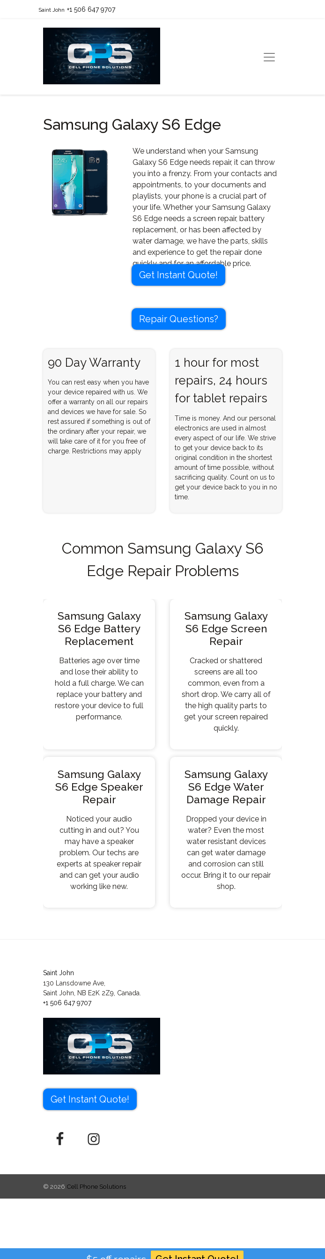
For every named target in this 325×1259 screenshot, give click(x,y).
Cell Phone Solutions (96, 1186)
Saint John (51, 10)
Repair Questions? (178, 319)
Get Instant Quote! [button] (178, 275)
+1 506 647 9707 (91, 9)
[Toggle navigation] (269, 57)
